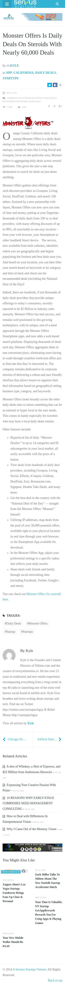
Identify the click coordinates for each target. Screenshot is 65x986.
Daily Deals (45, 72)
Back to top (55, 980)
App (9, 72)
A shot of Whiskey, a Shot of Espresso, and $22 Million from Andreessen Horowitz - (32, 772)
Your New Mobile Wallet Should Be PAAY (13, 942)
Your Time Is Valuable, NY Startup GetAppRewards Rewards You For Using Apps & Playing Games (48, 912)
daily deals (13, 623)
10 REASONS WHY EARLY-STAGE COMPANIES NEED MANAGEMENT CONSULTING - (28, 803)
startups (28, 631)
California (24, 72)
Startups (11, 78)
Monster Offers (37, 623)
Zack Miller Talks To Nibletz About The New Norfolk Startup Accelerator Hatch (47, 881)
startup (10, 631)
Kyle (13, 65)
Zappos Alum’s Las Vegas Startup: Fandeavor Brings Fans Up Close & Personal (14, 893)
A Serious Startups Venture (29, 969)
